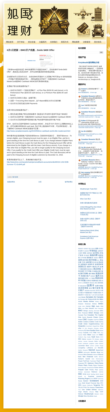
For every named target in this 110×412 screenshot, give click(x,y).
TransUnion (99, 387)
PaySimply (93, 361)
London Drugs (99, 345)
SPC (101, 383)
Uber (83, 389)
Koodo (80, 343)
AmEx (100, 304)
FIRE (98, 332)
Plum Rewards (82, 367)
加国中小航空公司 (93, 267)
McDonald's (87, 352)
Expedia (85, 332)
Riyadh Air (82, 376)
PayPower (86, 361)
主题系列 (42, 42)
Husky (89, 337)
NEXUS (101, 356)
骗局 (97, 276)
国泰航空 (90, 258)
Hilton (89, 335)
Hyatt (93, 337)
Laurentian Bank (83, 345)
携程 (96, 283)
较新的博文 (11, 182)
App (93, 306)
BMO (80, 310)
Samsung (100, 378)
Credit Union (83, 324)
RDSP (88, 374)
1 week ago (93, 168)
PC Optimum (89, 363)
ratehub (101, 372)
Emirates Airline (98, 328)
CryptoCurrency (94, 324)
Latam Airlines (99, 343)
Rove (91, 378)
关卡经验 (83, 257)
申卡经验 (82, 280)
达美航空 (100, 251)
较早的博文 (69, 182)
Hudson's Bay (82, 337)
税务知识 (95, 280)
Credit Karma (99, 321)
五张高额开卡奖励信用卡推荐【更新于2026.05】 (90, 225)
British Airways (94, 313)
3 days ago (98, 127)
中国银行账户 (88, 295)
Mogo (98, 352)
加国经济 (91, 264)
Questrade (87, 372)
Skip (98, 383)
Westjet (80, 396)
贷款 (84, 253)
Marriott (92, 350)
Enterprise (81, 330)
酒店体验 (97, 269)
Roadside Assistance (95, 376)
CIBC (85, 319)
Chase (95, 317)
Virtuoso (91, 392)
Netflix (96, 356)
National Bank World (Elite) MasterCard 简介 (89, 231)
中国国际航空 (88, 292)
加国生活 (82, 266)
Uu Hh (83, 131)
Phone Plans (82, 365)
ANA (83, 306)
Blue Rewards (99, 308)
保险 (96, 248)
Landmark (85, 343)
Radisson (94, 372)
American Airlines (91, 304)
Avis (83, 308)
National (95, 354)
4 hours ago (93, 92)
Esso (97, 330)
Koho (96, 341)
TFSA (85, 387)
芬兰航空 (86, 255)
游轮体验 (87, 290)
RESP (97, 374)
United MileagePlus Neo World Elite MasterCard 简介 (90, 208)
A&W (79, 297)
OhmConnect (99, 359)
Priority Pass (93, 369)
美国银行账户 (85, 276)
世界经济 (89, 280)
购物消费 (94, 255)
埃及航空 (86, 248)
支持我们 (53, 42)
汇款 (83, 262)
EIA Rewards (89, 328)
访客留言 (86, 42)
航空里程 (85, 260)
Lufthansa (90, 348)
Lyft (95, 348)
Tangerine (96, 385)
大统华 (80, 253)
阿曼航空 (80, 248)
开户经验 (88, 271)
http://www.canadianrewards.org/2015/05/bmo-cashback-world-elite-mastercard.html (38, 131)
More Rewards (88, 354)
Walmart (80, 394)
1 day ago (92, 101)
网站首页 (9, 42)
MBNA (80, 352)
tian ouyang (85, 172)
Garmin (80, 335)
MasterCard (99, 350)
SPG (79, 385)
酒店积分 (90, 269)
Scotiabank (94, 381)
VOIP (101, 392)
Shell (83, 383)
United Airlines (91, 389)
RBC (80, 374)
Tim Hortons (91, 387)
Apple (97, 306)
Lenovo (92, 345)
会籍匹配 (89, 262)
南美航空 (92, 276)
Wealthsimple (89, 394)
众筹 (93, 295)
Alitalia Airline (99, 301)
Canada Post (82, 315)
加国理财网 (99, 264)
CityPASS (96, 319)
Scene (80, 381)
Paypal (80, 361)
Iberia (97, 337)
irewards (89, 339)
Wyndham (90, 396)
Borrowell (96, 310)
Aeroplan (89, 297)
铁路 (100, 280)
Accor (83, 297)
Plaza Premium (98, 365)
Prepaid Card (83, 370)
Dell (102, 324)
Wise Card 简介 (85, 199)
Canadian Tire (92, 315)
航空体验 (93, 260)
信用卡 (90, 285)
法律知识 (89, 253)
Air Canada (98, 297)
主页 (40, 182)
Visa (96, 392)
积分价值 (31, 42)
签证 (87, 278)
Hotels (94, 335)
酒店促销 (83, 269)
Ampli (79, 306)
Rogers (87, 378)
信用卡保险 (99, 286)
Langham (91, 343)
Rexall (101, 374)
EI (83, 328)
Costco (91, 322)
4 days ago (89, 135)
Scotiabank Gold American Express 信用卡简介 (89, 237)
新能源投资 (83, 286)
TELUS (80, 387)
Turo (79, 389)
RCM (84, 374)
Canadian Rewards (88, 96)
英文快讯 (97, 42)
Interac (84, 339)
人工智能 (92, 278)
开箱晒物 (95, 271)
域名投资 (92, 290)
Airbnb (80, 301)
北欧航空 (86, 251)
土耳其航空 (85, 283)
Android (88, 306)
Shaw (79, 383)
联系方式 (64, 42)
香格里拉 (92, 283)
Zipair (95, 396)
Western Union (98, 394)
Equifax (92, 330)
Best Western (89, 308)
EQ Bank (87, 330)
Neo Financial (88, 357)
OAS (93, 359)
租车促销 (97, 295)
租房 (101, 295)
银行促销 (15, 177)
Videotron (100, 389)
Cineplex (90, 319)
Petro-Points (99, 363)
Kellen (83, 120)
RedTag (93, 374)
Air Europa (81, 299)
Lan (82, 105)
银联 (90, 288)
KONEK (101, 341)
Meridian (93, 352)
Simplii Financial (91, 383)
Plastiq (90, 365)
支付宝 (98, 290)
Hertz (84, 335)
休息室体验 (83, 288)
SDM (101, 381)
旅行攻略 (84, 273)
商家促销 (99, 278)
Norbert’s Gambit (84, 359)
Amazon (80, 304)
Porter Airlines (98, 367)
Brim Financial (83, 313)
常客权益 (93, 251)
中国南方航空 (97, 292)
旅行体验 (92, 273)
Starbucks (90, 385)
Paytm (99, 361)
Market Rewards (83, 350)
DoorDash (89, 326)
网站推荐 (75, 42)
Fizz (102, 332)
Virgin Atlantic (83, 392)
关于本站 (20, 42)
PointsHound (90, 367)
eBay (79, 328)
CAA (101, 313)
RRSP (95, 378)
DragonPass (96, 326)
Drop (101, 326)
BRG (101, 310)
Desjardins (82, 326)
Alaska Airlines (88, 301)
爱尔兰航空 (92, 248)
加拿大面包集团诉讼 (83, 92)
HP (97, 335)
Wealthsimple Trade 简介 (88, 189)
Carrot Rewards (87, 317)
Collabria (86, 321)
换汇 (98, 260)
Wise (85, 396)
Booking (91, 310)
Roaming (81, 378)
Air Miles (100, 299)
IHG (79, 339)
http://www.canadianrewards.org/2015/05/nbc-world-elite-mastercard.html (90, 116)
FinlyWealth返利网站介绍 (88, 62)
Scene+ (86, 381)
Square (84, 385)
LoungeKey (81, 348)
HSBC (101, 335)
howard (84, 89)
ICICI (101, 337)
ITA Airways (95, 339)
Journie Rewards (88, 341)
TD (102, 385)
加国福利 (83, 264)
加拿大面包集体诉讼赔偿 (88, 203)
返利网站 (96, 253)
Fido (94, 332)
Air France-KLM (91, 299)
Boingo (85, 310)
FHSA (90, 332)
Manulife (100, 348)
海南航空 (96, 257)
